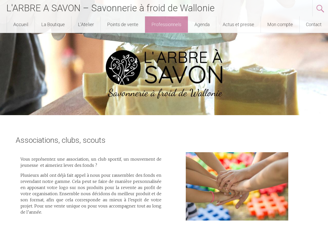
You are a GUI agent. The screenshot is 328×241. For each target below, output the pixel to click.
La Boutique (53, 24)
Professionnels (166, 24)
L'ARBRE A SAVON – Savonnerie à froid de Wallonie (110, 8)
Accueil (20, 24)
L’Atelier (86, 24)
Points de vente (122, 24)
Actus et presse (238, 24)
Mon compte (280, 24)
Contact (314, 24)
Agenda (202, 24)
